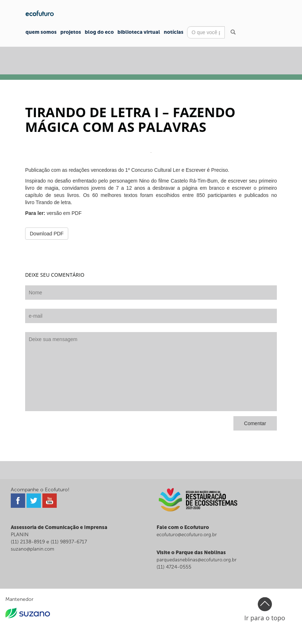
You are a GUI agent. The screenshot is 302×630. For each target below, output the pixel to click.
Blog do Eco (99, 32)
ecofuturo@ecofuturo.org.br (187, 534)
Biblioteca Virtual (138, 32)
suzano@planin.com (32, 549)
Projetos (70, 32)
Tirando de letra (53, 202)
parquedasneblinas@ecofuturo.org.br (197, 559)
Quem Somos (41, 32)
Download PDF (47, 233)
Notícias (173, 32)
